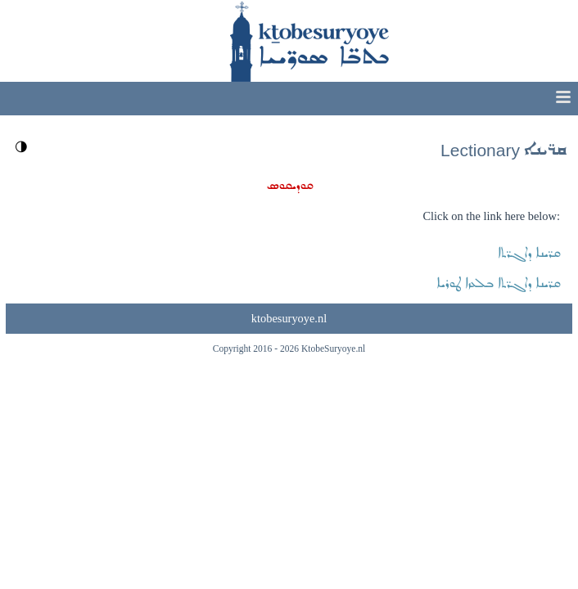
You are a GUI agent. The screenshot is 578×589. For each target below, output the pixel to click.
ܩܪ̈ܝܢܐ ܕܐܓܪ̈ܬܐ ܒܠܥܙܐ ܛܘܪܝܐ (498, 283)
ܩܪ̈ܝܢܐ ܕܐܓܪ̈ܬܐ (529, 253)
